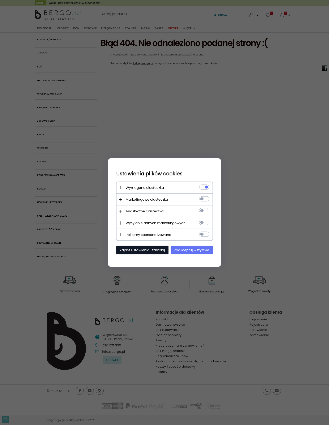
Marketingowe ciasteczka (147, 199)
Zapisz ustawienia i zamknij (142, 250)
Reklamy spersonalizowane (148, 234)
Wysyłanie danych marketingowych (155, 223)
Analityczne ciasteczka (145, 211)
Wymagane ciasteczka (145, 187)
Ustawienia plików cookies (149, 174)
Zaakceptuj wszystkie (191, 250)
